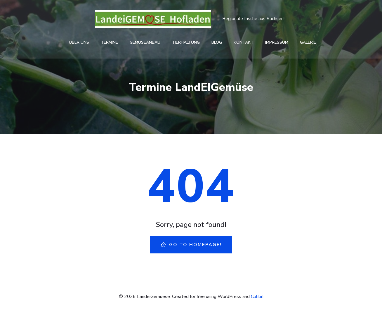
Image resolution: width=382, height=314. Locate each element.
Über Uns (79, 42)
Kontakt (243, 42)
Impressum (276, 42)
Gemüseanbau (145, 42)
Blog (216, 42)
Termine (109, 42)
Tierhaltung (186, 42)
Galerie (308, 42)
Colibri (257, 296)
